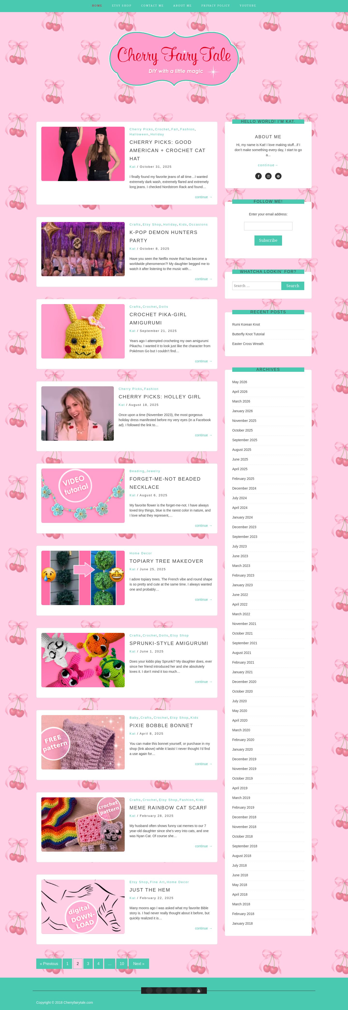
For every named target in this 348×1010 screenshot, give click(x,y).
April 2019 (239, 788)
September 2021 (244, 643)
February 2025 (243, 479)
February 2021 (243, 662)
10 (122, 964)
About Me (182, 5)
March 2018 (241, 904)
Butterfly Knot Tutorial (248, 334)
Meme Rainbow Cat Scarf (168, 807)
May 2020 (239, 711)
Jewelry (153, 471)
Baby (134, 717)
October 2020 (242, 691)
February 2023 (243, 575)
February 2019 (243, 807)
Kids (183, 224)
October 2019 (242, 778)
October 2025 (242, 430)
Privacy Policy (215, 5)
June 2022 (240, 595)
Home (97, 5)
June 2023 (240, 556)
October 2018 (242, 836)
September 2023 (244, 537)
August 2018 (241, 856)
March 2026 (241, 401)
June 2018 (240, 875)
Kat (133, 166)
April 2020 (239, 720)
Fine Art (157, 882)
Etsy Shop (121, 5)
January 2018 (242, 923)
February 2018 (243, 914)
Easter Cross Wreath (248, 344)
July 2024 (239, 498)
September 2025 (244, 440)
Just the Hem (150, 890)
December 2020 (244, 682)
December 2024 (244, 488)
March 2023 (241, 566)
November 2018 (244, 827)
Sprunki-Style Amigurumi (169, 643)
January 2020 (242, 749)
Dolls (163, 306)
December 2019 (244, 759)
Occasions (198, 224)
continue (203, 197)
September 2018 (244, 846)
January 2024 (242, 517)
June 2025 (240, 459)
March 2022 (241, 614)
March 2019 (241, 798)
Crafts (135, 224)
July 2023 (239, 546)
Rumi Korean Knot (246, 324)
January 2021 (242, 672)
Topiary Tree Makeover (166, 561)
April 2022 (239, 604)
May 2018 (239, 885)
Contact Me (152, 5)
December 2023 (244, 527)
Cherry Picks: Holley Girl (160, 396)
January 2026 (242, 411)
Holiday (157, 134)
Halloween (139, 134)
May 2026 (239, 382)
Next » (138, 964)
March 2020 (241, 730)
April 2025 (239, 469)
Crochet (162, 129)
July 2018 (239, 865)
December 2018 (244, 817)
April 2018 (239, 894)
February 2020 (243, 740)
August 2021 (241, 653)
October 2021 (242, 633)
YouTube (248, 5)
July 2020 (239, 701)
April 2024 (239, 508)
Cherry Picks (141, 129)
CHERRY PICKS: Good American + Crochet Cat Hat (168, 150)
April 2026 (239, 392)
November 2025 (244, 421)
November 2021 (244, 624)
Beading (137, 471)
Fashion (187, 129)
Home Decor (141, 553)
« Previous (49, 964)
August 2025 (241, 450)
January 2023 (242, 585)
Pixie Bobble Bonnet (161, 725)
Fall (174, 129)
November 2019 (244, 769)
